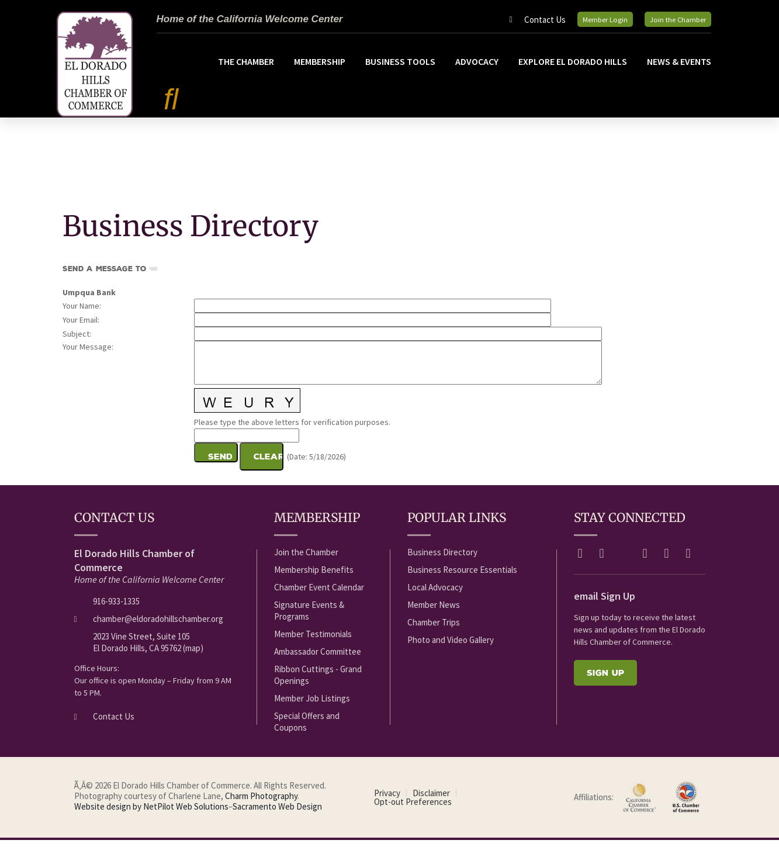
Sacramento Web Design (277, 814)
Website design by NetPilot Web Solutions (151, 814)
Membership (319, 69)
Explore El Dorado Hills (572, 69)
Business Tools (400, 69)
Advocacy (476, 69)
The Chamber (246, 69)
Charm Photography (261, 803)
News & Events (679, 69)
